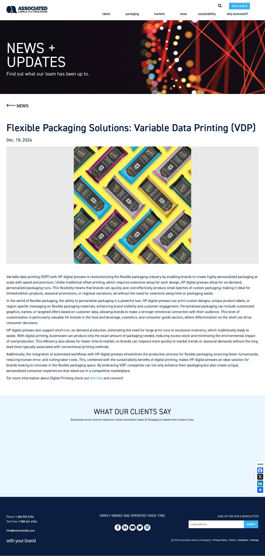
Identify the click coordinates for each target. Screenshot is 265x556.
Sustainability (207, 14)
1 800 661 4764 (27, 521)
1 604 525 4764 (24, 517)
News (183, 14)
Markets (161, 14)
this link (96, 378)
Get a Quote (239, 6)
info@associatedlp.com (20, 530)
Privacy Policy (220, 540)
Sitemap (255, 540)
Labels (109, 14)
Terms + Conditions (238, 540)
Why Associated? (239, 14)
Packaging (134, 14)
